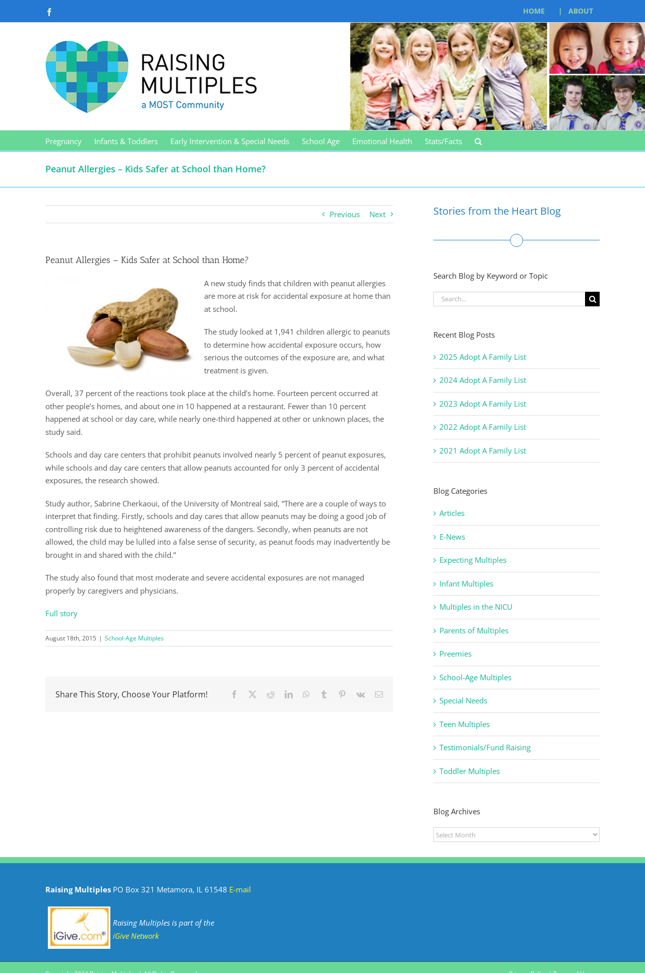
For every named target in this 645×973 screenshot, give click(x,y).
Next (377, 214)
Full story (61, 613)
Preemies (455, 653)
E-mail (240, 889)
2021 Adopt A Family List (482, 450)
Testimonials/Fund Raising (485, 747)
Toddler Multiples (469, 771)
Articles (452, 513)
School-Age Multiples (134, 638)
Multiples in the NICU (475, 607)
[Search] (592, 299)
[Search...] (509, 299)
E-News (452, 537)
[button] (478, 141)
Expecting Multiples (472, 560)
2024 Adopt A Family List (482, 380)
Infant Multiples (466, 583)
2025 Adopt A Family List (482, 357)
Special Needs (463, 700)
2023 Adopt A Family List (482, 404)
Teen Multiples (464, 724)
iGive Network (136, 936)
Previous (345, 214)
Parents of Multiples (473, 630)
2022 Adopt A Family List (482, 427)
